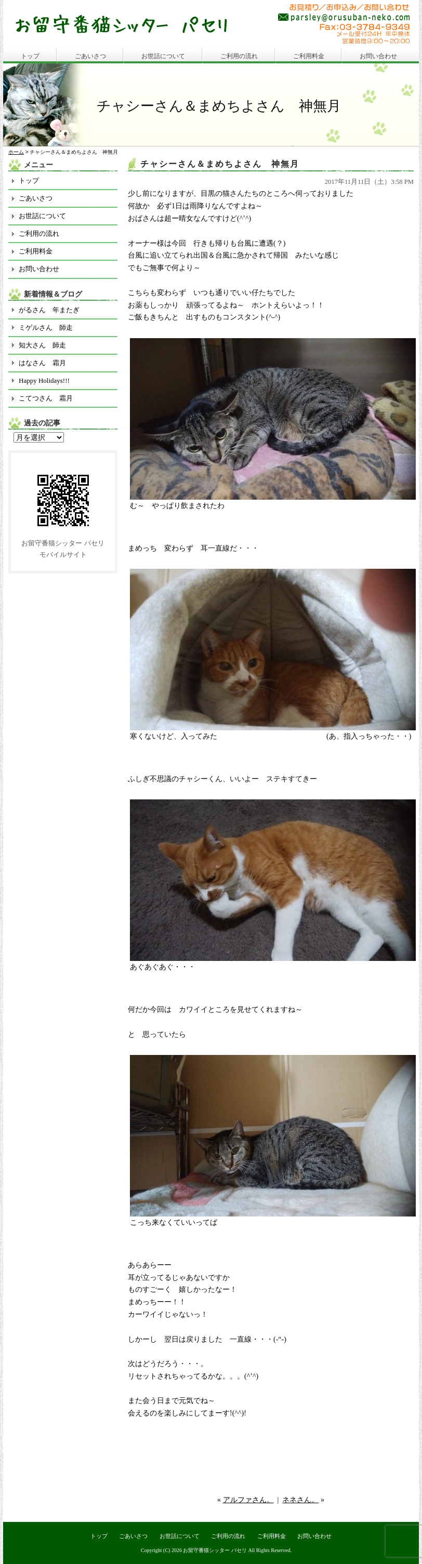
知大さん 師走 (42, 345)
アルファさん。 (248, 1500)
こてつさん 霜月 (46, 398)
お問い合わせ (378, 56)
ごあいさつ (90, 56)
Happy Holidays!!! (44, 380)
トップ (30, 56)
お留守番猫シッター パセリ (215, 1550)
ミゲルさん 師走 (46, 327)
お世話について (163, 56)
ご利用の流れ (239, 56)
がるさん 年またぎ (49, 310)
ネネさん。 (300, 1500)
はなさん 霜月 (42, 363)
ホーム (16, 152)
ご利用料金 (308, 56)
